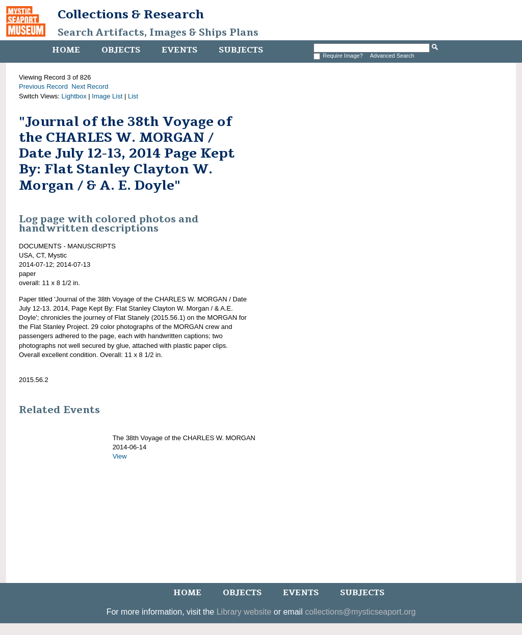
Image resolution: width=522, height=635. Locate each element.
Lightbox (74, 96)
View (120, 456)
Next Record (89, 86)
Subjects (241, 50)
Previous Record (43, 86)
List (133, 96)
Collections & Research (131, 14)
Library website (244, 611)
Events (179, 50)
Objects (120, 50)
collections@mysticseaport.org (360, 611)
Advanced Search (392, 56)
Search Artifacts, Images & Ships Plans (158, 32)
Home (66, 50)
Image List (107, 96)
